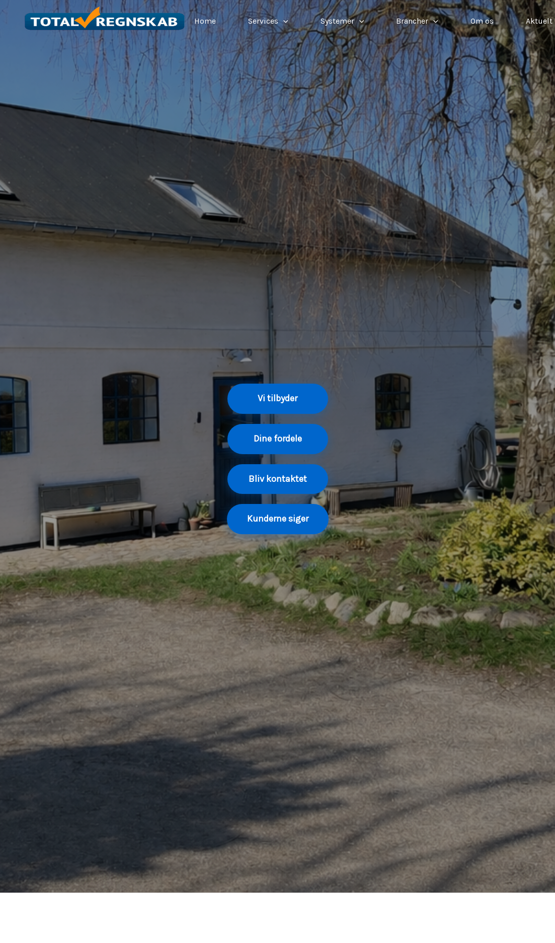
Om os (482, 21)
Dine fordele (278, 438)
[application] (283, 21)
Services (268, 21)
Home (205, 21)
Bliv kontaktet (278, 478)
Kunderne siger (277, 518)
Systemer (342, 21)
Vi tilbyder (277, 398)
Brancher (417, 21)
